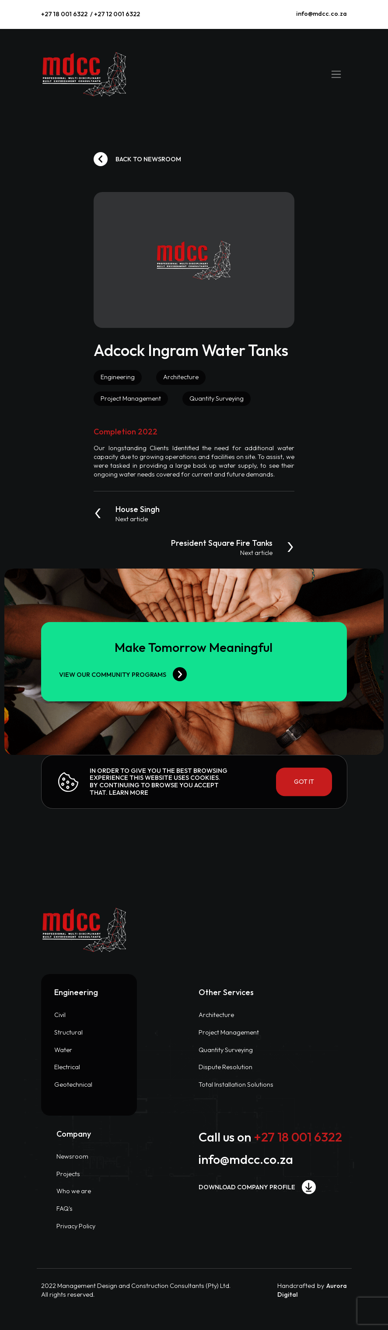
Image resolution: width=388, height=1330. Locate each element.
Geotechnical (73, 1084)
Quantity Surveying (226, 1050)
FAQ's (64, 1209)
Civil (60, 1015)
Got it (304, 782)
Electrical (67, 1067)
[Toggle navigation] (336, 74)
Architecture (216, 1015)
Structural (68, 1032)
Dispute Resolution (225, 1067)
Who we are (73, 1191)
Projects (68, 1174)
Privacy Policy (75, 1226)
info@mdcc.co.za (321, 14)
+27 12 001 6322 (117, 14)
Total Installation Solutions (236, 1084)
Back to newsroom (137, 159)
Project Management (229, 1032)
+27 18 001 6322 (64, 14)
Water (63, 1050)
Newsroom (72, 1156)
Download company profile (257, 1187)
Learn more (128, 793)
